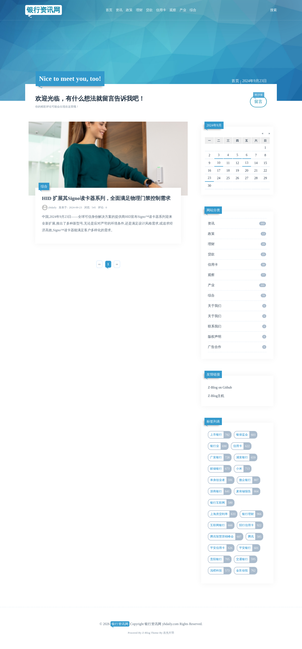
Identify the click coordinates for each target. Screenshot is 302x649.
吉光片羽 (168, 632)
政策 (129, 10)
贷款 (149, 10)
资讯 (119, 10)
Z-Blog (146, 632)
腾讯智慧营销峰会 (226, 536)
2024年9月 (214, 125)
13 (246, 162)
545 (90, 207)
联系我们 (237, 326)
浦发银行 (246, 457)
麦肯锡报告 (248, 491)
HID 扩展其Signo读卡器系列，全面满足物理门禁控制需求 (106, 198)
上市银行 (220, 434)
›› (117, 264)
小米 (243, 468)
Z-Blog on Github (220, 387)
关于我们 (237, 306)
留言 (258, 100)
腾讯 (255, 536)
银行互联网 (222, 502)
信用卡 (161, 10)
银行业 (219, 446)
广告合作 (237, 347)
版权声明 (237, 337)
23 (209, 178)
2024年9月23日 (254, 81)
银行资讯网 (43, 10)
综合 (193, 10)
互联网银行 (222, 525)
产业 (183, 10)
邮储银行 (220, 468)
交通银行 (246, 559)
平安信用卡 (222, 548)
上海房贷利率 (223, 514)
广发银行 (220, 457)
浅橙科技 (220, 570)
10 (218, 162)
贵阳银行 (220, 559)
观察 (172, 10)
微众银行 (249, 480)
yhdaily (52, 207)
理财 (139, 10)
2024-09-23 (70, 207)
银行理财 (252, 514)
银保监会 (246, 434)
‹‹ (99, 264)
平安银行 (249, 548)
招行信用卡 (251, 525)
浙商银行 (220, 491)
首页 (109, 10)
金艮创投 (246, 570)
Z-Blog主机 (216, 396)
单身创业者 (222, 480)
